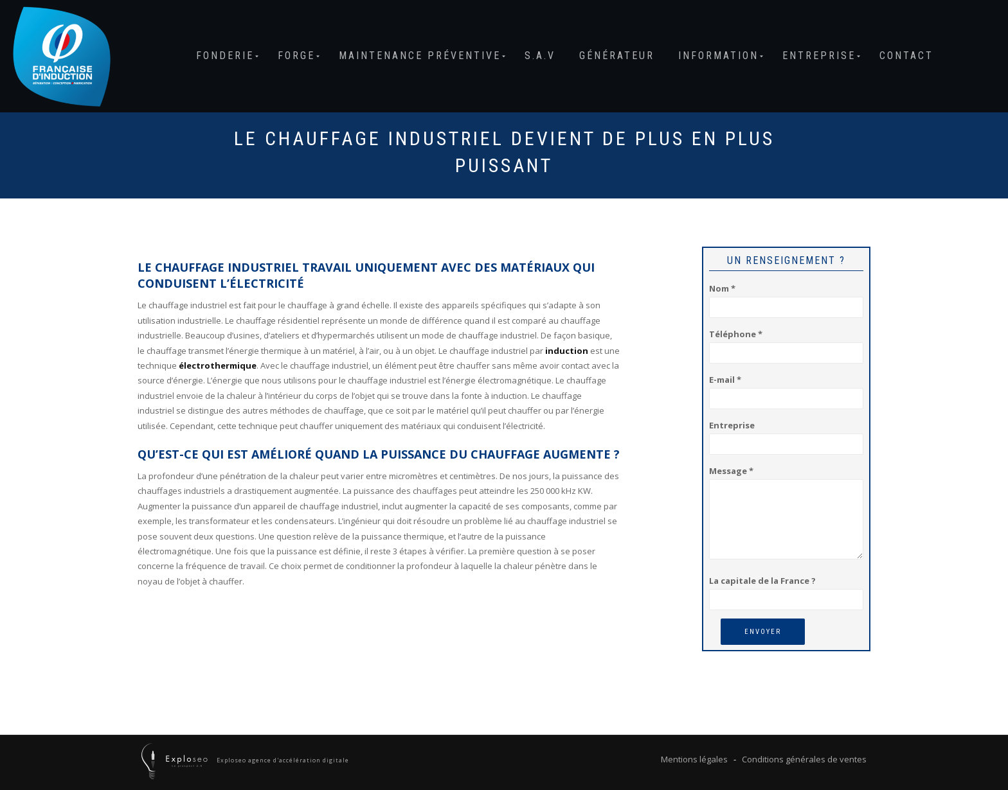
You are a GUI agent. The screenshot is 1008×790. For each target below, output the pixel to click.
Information (718, 55)
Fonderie (225, 55)
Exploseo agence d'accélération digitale (282, 760)
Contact (906, 55)
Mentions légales (694, 759)
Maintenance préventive (420, 55)
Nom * (786, 298)
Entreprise (819, 55)
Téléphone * (786, 343)
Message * (786, 513)
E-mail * (786, 389)
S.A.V (540, 55)
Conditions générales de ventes (804, 759)
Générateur (616, 55)
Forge (296, 55)
